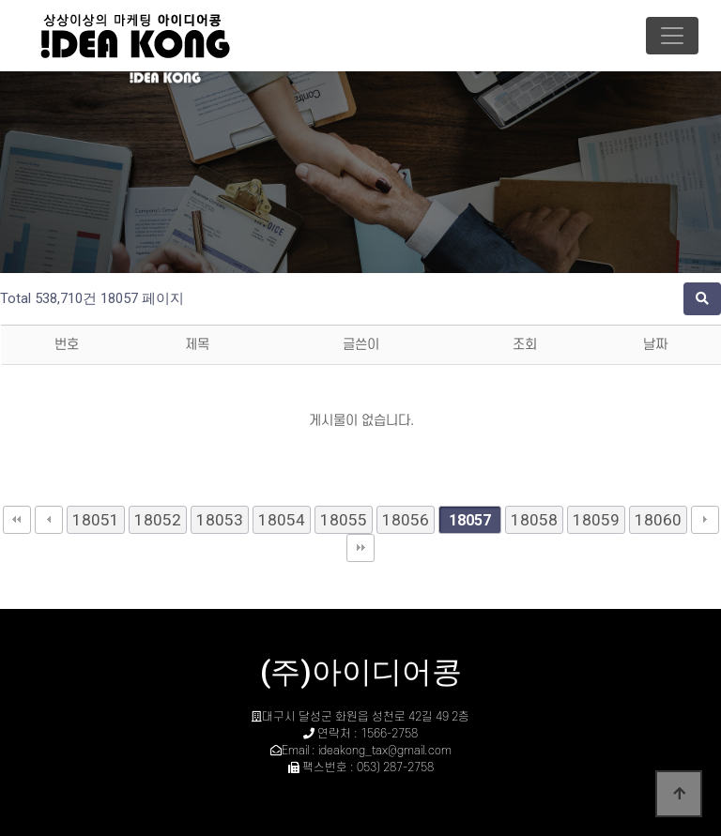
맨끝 (360, 548)
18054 (281, 519)
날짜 (655, 345)
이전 (49, 520)
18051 (95, 519)
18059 (596, 519)
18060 (658, 519)
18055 (343, 519)
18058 (534, 519)
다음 (705, 520)
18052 (157, 519)
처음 (17, 520)
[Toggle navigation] (672, 35)
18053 (219, 519)
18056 (405, 519)
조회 (525, 345)
